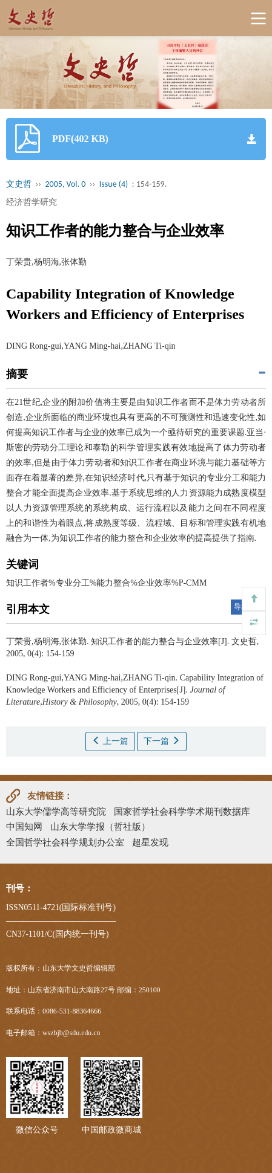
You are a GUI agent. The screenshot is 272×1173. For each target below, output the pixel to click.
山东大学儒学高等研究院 (56, 811)
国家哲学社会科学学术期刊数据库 (182, 811)
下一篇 (162, 741)
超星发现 (150, 842)
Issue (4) (113, 184)
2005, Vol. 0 (65, 184)
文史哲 (19, 184)
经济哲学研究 (31, 202)
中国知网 (24, 826)
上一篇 (110, 741)
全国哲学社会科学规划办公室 (65, 842)
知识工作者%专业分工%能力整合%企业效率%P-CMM (106, 582)
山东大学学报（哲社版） (100, 826)
